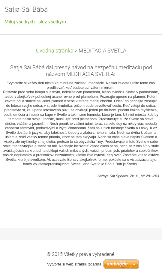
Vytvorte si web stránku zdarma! (74, 264)
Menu (145, 13)
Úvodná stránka (55, 51)
